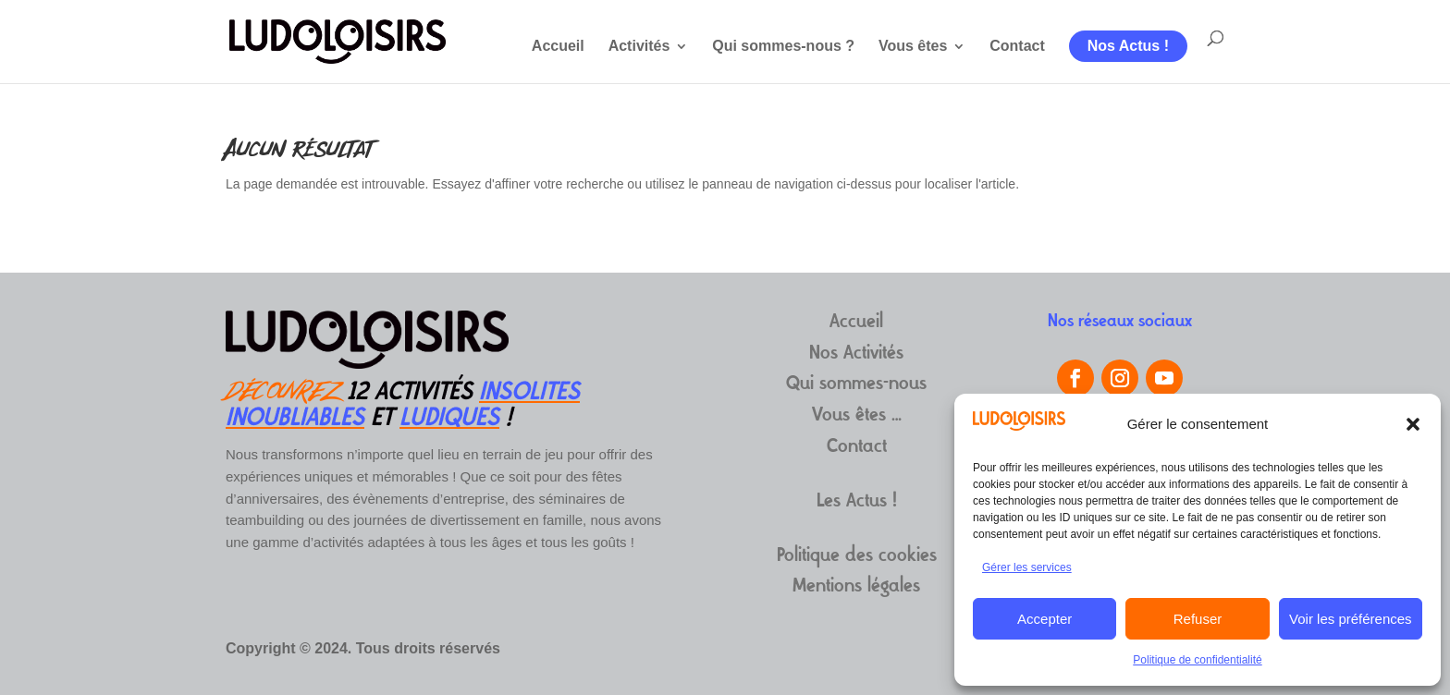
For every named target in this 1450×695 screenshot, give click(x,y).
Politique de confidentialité (1197, 659)
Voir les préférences (1350, 619)
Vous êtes (913, 47)
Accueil (558, 47)
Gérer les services (1027, 567)
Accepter (1044, 619)
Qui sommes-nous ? (783, 47)
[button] (1413, 424)
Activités (639, 47)
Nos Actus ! (1128, 46)
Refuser (1198, 619)
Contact (1017, 47)
